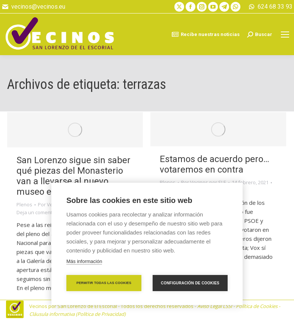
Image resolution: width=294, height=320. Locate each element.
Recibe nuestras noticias (205, 35)
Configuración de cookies (190, 283)
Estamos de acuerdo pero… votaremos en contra (214, 164)
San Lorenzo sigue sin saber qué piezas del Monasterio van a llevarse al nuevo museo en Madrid (73, 176)
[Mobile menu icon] (285, 34)
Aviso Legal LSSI (214, 306)
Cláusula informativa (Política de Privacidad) (77, 314)
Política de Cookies (257, 306)
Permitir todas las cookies (104, 283)
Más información (84, 261)
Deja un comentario (38, 212)
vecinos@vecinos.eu (33, 7)
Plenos (24, 204)
